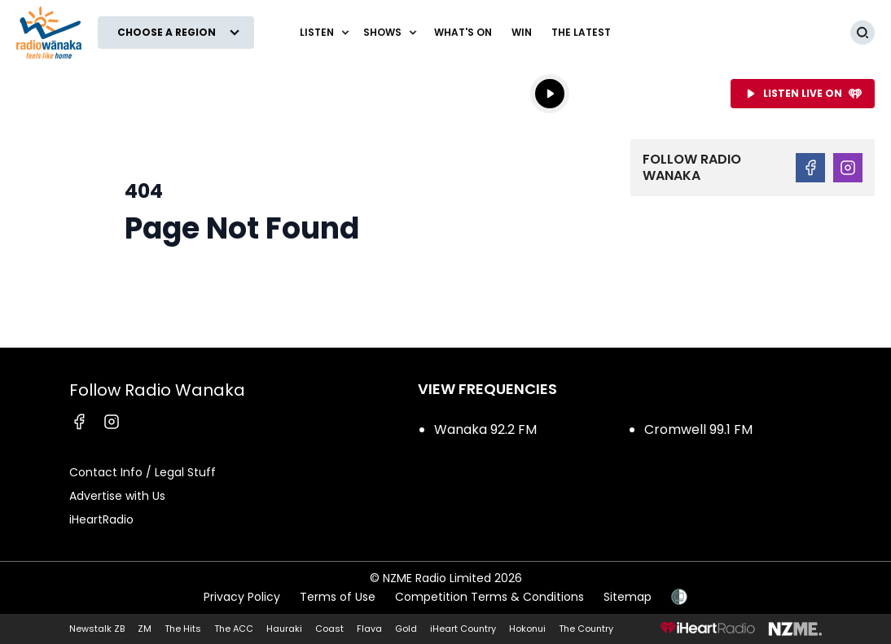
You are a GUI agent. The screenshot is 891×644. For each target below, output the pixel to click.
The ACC (233, 628)
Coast (329, 628)
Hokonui (527, 628)
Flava (369, 628)
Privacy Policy (242, 597)
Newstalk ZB (97, 628)
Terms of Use (337, 597)
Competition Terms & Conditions (489, 597)
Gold (406, 628)
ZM (144, 628)
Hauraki (284, 628)
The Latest (581, 32)
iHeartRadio (101, 519)
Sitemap (628, 597)
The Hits (183, 628)
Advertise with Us (117, 496)
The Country (586, 628)
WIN (521, 32)
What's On (463, 32)
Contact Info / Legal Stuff (142, 472)
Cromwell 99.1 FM (698, 429)
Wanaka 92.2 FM (485, 429)
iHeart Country (463, 628)
